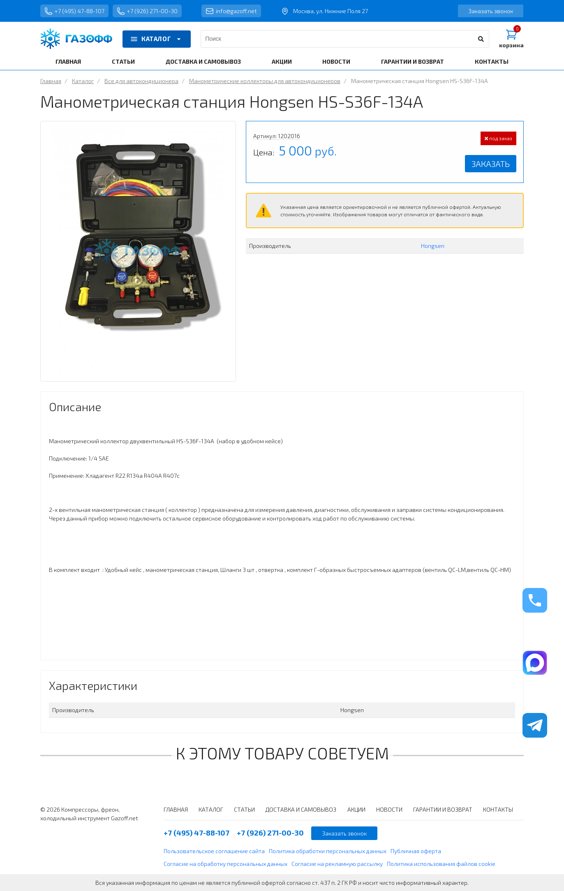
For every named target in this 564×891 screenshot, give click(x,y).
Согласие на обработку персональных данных (225, 863)
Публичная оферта (416, 850)
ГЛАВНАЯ (68, 61)
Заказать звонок (490, 10)
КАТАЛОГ (156, 39)
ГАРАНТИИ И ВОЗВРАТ (412, 61)
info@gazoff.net (231, 11)
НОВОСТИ (336, 61)
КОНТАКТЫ (492, 61)
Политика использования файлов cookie (441, 863)
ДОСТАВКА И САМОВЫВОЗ (203, 61)
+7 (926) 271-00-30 (147, 11)
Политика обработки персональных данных (327, 850)
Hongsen (432, 245)
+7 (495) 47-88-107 (74, 11)
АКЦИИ (282, 61)
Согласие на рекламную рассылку (337, 863)
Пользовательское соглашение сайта (214, 850)
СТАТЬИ (123, 61)
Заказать (491, 164)
